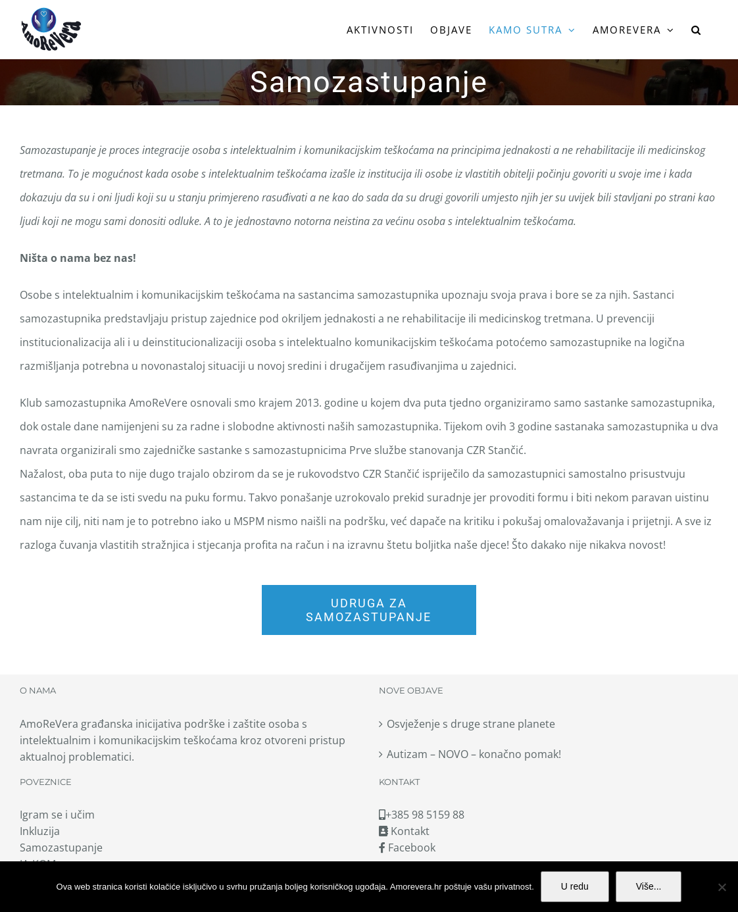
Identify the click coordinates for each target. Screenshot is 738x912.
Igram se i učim (57, 814)
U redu (575, 886)
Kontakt (404, 831)
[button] (696, 29)
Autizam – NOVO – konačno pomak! (474, 754)
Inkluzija (40, 831)
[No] (721, 887)
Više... (649, 886)
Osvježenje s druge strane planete (471, 724)
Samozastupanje (61, 847)
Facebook (407, 847)
